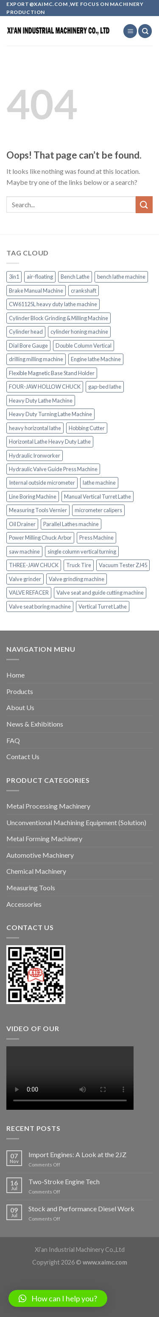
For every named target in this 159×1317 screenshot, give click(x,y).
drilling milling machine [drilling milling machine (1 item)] (36, 359)
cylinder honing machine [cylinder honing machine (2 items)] (79, 331)
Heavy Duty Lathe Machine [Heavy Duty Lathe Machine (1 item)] (41, 400)
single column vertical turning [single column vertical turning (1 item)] (81, 551)
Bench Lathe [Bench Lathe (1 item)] (75, 276)
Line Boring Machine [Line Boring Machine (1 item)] (32, 496)
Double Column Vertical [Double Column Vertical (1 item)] (84, 345)
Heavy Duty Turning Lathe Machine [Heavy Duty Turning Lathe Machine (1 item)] (50, 414)
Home (15, 675)
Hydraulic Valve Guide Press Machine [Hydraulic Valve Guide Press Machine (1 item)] (53, 469)
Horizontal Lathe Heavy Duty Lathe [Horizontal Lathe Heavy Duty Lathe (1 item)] (50, 441)
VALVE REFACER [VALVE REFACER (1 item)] (29, 592)
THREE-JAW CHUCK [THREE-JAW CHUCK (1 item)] (34, 565)
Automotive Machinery (40, 855)
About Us (20, 707)
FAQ (13, 740)
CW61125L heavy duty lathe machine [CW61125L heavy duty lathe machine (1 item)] (53, 304)
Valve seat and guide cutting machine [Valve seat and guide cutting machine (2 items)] (100, 592)
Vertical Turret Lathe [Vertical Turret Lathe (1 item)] (102, 606)
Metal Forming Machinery (44, 838)
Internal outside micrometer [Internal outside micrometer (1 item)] (42, 482)
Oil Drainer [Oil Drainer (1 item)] (22, 524)
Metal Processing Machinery (48, 806)
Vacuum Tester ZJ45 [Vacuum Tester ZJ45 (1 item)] (123, 565)
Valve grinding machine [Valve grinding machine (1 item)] (76, 579)
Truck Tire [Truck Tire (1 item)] (78, 565)
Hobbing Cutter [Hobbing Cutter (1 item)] (87, 428)
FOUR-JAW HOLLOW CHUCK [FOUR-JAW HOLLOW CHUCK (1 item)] (45, 386)
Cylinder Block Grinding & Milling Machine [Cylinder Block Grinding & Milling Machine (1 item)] (58, 318)
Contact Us (22, 756)
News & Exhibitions (34, 724)
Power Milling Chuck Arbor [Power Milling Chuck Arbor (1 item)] (40, 537)
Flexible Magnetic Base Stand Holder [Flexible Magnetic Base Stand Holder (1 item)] (52, 373)
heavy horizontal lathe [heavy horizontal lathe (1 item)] (35, 428)
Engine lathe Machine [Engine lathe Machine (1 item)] (96, 359)
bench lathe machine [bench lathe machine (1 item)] (121, 276)
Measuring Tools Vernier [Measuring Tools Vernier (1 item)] (38, 510)
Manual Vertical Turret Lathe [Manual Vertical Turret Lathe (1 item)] (97, 496)
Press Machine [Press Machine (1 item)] (96, 537)
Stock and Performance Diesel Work (81, 1209)
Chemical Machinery (36, 871)
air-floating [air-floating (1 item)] (40, 276)
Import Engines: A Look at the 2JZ (77, 1154)
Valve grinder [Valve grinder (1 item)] (25, 579)
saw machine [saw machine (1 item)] (24, 551)
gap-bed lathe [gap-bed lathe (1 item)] (104, 386)
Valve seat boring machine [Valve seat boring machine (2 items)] (40, 606)
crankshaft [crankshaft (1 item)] (83, 290)
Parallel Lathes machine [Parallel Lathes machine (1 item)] (71, 524)
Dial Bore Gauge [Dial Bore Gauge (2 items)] (28, 345)
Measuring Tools (30, 887)
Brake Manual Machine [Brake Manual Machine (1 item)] (36, 290)
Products (19, 691)
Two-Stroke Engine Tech (64, 1181)
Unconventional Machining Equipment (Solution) (76, 822)
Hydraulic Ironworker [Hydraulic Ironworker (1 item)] (34, 455)
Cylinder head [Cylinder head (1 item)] (26, 331)
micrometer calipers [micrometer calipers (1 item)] (98, 510)
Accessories (24, 904)
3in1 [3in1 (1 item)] (14, 276)
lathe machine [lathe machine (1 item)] (99, 482)
